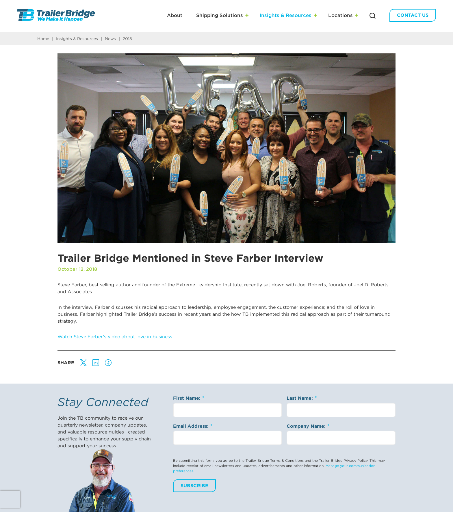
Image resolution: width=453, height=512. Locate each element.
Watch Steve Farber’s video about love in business (114, 336)
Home (43, 38)
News (110, 38)
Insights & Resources (285, 15)
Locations (340, 15)
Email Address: (191, 426)
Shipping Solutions (219, 15)
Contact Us (412, 15)
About (174, 15)
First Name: (187, 398)
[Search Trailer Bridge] (373, 16)
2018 (127, 38)
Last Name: (300, 398)
